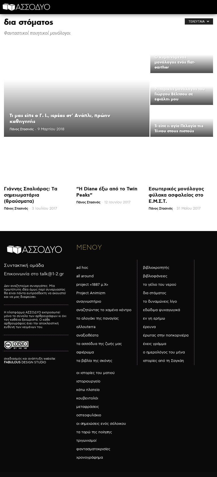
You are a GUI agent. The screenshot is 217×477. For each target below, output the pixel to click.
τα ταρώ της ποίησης (94, 432)
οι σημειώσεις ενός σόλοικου (101, 423)
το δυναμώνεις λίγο (160, 301)
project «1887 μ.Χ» (92, 284)
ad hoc (82, 267)
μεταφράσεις (87, 407)
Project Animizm (90, 293)
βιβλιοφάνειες (155, 276)
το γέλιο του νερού (159, 284)
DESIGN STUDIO (25, 362)
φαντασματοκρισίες (93, 449)
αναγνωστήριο (88, 301)
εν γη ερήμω (154, 318)
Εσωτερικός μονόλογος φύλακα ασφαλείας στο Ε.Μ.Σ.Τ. (176, 195)
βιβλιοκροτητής (156, 267)
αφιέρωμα (85, 352)
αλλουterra (86, 327)
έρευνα (149, 327)
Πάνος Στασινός (22, 129)
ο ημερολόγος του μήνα (164, 352)
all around (85, 276)
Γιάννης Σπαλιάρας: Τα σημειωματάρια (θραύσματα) (30, 195)
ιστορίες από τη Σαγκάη (163, 361)
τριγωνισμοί (86, 440)
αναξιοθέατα (87, 335)
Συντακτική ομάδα (24, 265)
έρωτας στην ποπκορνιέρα (165, 335)
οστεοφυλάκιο (88, 415)
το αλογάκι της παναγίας (97, 318)
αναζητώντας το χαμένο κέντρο (103, 310)
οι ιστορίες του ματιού (95, 373)
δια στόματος (154, 293)
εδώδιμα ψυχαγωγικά (161, 310)
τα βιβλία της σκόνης (94, 361)
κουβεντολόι (87, 398)
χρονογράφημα (89, 457)
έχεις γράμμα (154, 344)
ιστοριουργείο (88, 381)
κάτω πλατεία (87, 390)
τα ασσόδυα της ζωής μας (99, 344)
